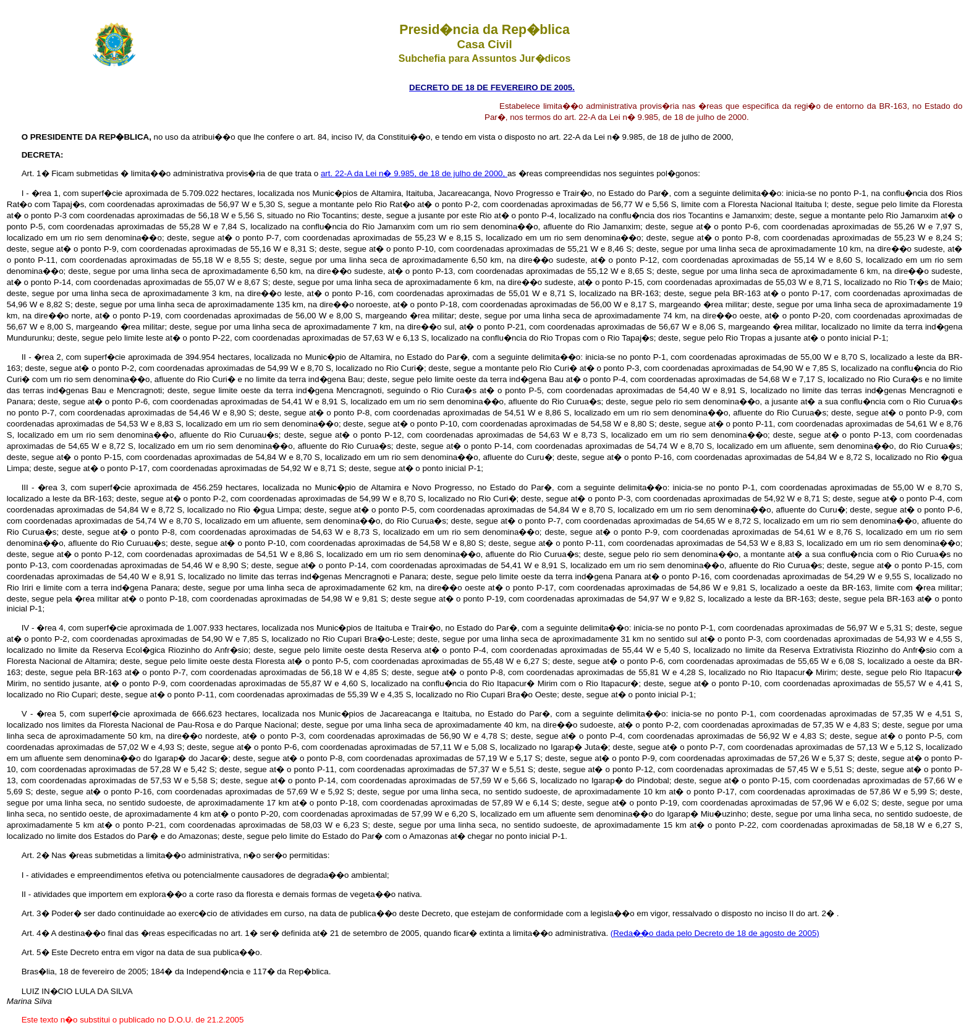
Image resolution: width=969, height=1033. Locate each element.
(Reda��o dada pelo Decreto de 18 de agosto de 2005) (715, 933)
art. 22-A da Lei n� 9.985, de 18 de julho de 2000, (414, 173)
